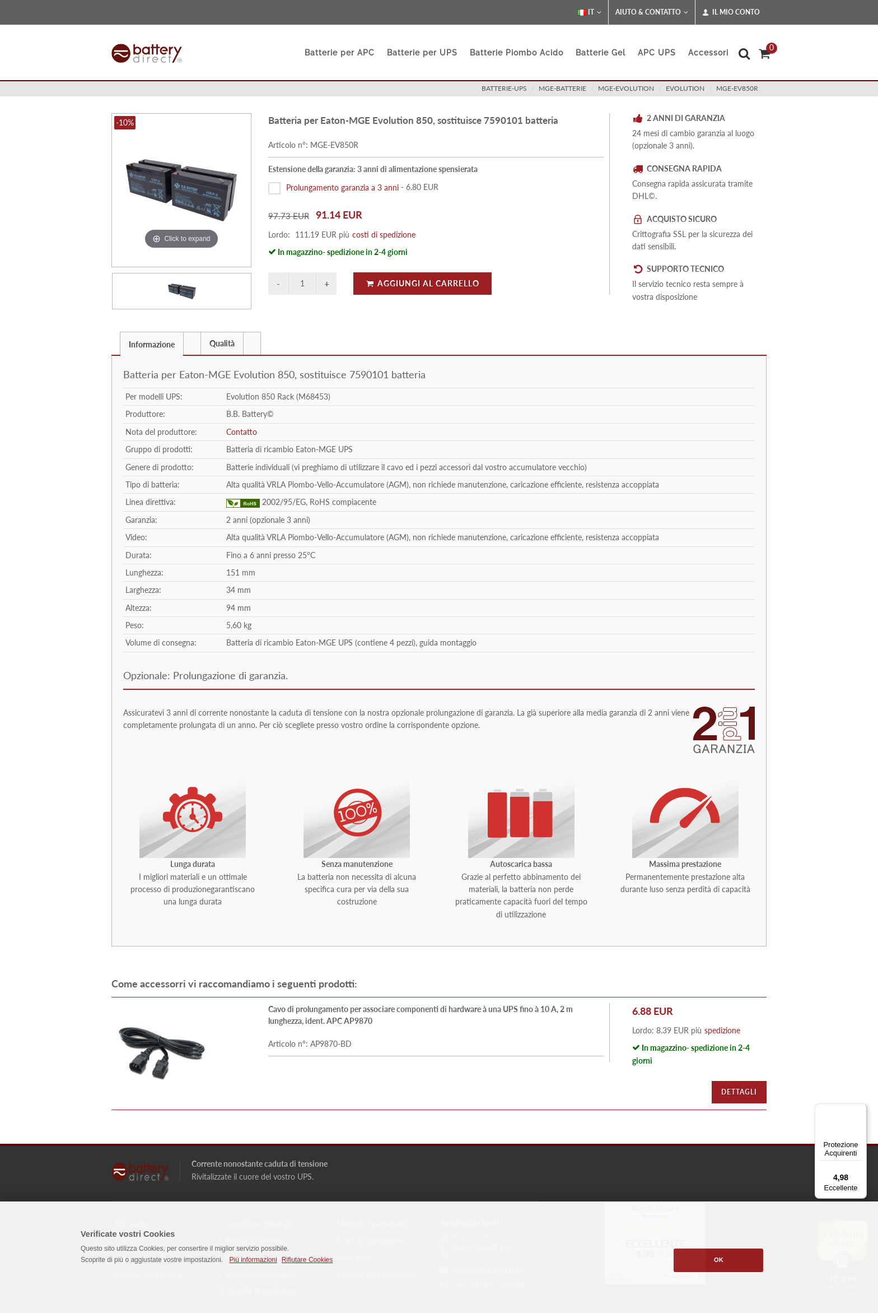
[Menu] (860, 1110)
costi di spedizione (383, 234)
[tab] (152, 343)
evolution (685, 88)
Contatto (241, 432)
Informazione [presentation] (152, 344)
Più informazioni (253, 1260)
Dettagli (739, 1092)
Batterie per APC (340, 52)
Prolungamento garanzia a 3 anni (342, 187)
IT (589, 12)
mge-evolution (626, 88)
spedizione (722, 1030)
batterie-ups (504, 88)
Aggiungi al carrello (422, 283)
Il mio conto (731, 12)
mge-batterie (562, 88)
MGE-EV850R (737, 88)
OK (718, 1259)
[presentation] (192, 343)
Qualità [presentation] (222, 343)
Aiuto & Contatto (651, 12)
